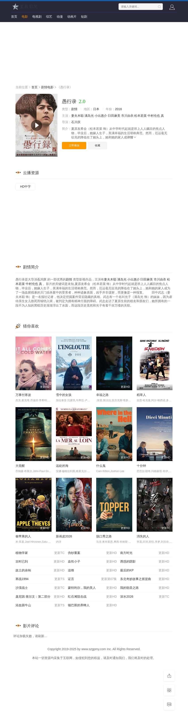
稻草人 (141, 395)
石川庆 (76, 122)
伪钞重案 (92, 553)
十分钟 (141, 465)
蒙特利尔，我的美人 (92, 588)
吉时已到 (40, 561)
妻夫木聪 (77, 115)
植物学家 (40, 553)
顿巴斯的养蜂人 (92, 605)
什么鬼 (101, 465)
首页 (14, 16)
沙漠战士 (40, 588)
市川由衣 (127, 115)
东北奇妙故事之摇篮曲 (144, 579)
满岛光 (89, 115)
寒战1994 (40, 579)
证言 (92, 579)
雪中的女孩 (63, 395)
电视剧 (37, 16)
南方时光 (144, 553)
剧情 (74, 109)
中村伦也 (154, 115)
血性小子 (92, 561)
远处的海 (62, 465)
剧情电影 (47, 87)
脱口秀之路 (104, 536)
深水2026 (144, 597)
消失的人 (143, 536)
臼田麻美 (114, 115)
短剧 (84, 16)
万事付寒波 (23, 395)
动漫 (60, 16)
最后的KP (144, 570)
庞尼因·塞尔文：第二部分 (40, 597)
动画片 (72, 16)
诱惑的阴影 (144, 561)
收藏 (97, 145)
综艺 (49, 16)
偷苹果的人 (23, 536)
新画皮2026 (64, 536)
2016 (118, 109)
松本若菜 (140, 115)
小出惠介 (101, 115)
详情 (132, 137)
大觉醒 (20, 465)
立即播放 (74, 145)
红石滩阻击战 (92, 597)
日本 (96, 109)
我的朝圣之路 (144, 588)
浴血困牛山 (40, 605)
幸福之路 (102, 395)
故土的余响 (40, 570)
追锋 (92, 570)
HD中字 (25, 186)
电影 (25, 16)
